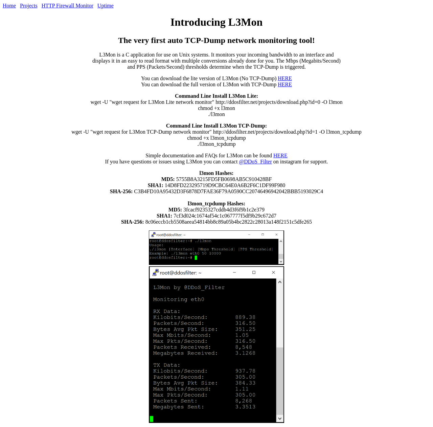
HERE (285, 78)
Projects (29, 5)
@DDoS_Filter (255, 161)
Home (9, 5)
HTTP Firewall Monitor (67, 5)
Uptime (105, 5)
